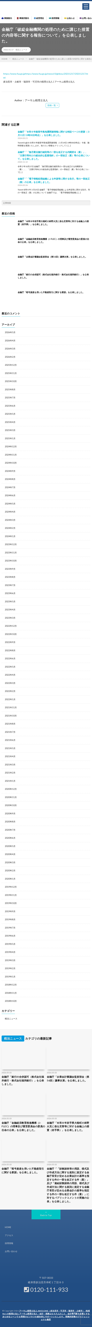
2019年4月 (10, 952)
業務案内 (7, 18)
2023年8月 (10, 577)
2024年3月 (10, 520)
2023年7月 (10, 585)
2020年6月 (10, 838)
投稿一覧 (51, 105)
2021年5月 (10, 748)
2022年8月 (10, 650)
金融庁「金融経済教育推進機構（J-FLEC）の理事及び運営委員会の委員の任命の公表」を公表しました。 (23, 1126)
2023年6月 (10, 593)
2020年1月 (10, 878)
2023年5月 (10, 601)
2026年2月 (10, 357)
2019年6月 (10, 935)
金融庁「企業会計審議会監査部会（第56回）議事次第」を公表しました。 (52, 256)
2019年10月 (11, 903)
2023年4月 (10, 609)
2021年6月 (10, 740)
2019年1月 (10, 976)
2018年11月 (11, 993)
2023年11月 (11, 552)
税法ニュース (21, 49)
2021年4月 (10, 756)
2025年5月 (10, 414)
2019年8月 (10, 919)
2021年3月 (10, 764)
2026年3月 (10, 348)
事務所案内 (23, 18)
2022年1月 (10, 699)
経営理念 (39, 18)
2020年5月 (10, 846)
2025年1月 (10, 438)
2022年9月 (10, 642)
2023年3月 (10, 618)
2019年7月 (10, 927)
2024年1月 (10, 536)
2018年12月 (11, 984)
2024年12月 (11, 446)
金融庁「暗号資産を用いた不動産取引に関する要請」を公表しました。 (51, 292)
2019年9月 (10, 911)
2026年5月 (10, 332)
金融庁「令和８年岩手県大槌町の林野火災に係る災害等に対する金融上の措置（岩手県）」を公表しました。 (68, 1126)
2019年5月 (10, 944)
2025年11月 (11, 373)
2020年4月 (10, 854)
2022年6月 (10, 658)
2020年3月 (10, 862)
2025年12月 (11, 365)
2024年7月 (10, 487)
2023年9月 (10, 569)
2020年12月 (11, 789)
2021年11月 (11, 707)
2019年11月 (11, 895)
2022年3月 (10, 683)
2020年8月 (10, 821)
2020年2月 (10, 870)
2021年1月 (10, 781)
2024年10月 (11, 462)
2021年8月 (10, 723)
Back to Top (46, 1215)
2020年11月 (11, 797)
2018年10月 (11, 1001)
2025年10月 (11, 381)
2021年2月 (10, 772)
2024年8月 (10, 479)
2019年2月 (10, 968)
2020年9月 (10, 813)
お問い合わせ (11, 1251)
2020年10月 (11, 805)
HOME (8, 1227)
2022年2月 (10, 691)
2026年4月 (10, 340)
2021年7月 (10, 732)
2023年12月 (11, 544)
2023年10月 (11, 560)
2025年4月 (10, 422)
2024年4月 (10, 511)
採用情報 (54, 18)
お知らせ (69, 18)
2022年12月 (11, 626)
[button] (85, 6)
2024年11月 (11, 454)
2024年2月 (10, 528)
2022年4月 (10, 675)
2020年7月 (10, 830)
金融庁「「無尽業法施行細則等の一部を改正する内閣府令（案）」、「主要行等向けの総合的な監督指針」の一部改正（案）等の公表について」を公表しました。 (54, 155)
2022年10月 (11, 634)
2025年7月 (10, 397)
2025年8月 (10, 389)
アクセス (9, 1235)
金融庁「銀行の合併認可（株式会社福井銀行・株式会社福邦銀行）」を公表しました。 (23, 1080)
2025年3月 (10, 430)
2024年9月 (10, 471)
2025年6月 (10, 405)
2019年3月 (10, 960)
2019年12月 (11, 887)
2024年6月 (10, 495)
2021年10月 (11, 715)
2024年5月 (10, 503)
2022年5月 (10, 666)
